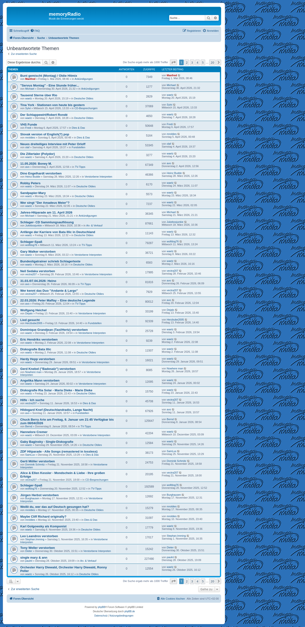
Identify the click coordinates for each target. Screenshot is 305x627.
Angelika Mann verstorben (40, 380)
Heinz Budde (32, 176)
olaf (27, 147)
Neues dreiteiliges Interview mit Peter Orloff (52, 144)
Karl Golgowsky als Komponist (43, 526)
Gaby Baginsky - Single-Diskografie (46, 441)
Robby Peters (30, 183)
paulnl (28, 560)
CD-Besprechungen (86, 108)
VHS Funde (28, 124)
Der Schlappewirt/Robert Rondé (44, 115)
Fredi (28, 127)
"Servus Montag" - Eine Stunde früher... (49, 85)
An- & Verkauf (94, 225)
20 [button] (212, 62)
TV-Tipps (80, 166)
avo (27, 166)
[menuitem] (35, 31)
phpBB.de (129, 611)
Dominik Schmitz (35, 464)
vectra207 (31, 274)
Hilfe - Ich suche (32, 400)
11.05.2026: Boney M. (36, 163)
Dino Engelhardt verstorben (41, 173)
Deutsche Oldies (83, 98)
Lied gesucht (30, 320)
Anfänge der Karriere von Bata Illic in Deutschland (57, 232)
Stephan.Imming (34, 539)
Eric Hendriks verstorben (39, 339)
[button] (173, 62)
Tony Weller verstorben (37, 548)
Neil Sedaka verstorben (37, 271)
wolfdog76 (31, 245)
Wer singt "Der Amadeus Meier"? (45, 202)
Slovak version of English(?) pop (44, 134)
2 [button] (187, 62)
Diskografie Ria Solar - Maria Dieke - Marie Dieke (56, 390)
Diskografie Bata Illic (35, 349)
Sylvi (28, 108)
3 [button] (192, 62)
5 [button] (203, 62)
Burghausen (32, 498)
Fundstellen (78, 147)
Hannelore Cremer (33, 432)
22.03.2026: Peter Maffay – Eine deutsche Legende (57, 300)
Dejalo (29, 313)
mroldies (30, 137)
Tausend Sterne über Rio (38, 95)
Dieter (28, 551)
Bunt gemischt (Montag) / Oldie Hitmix (48, 75)
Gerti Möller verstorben (37, 461)
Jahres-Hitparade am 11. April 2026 (46, 212)
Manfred (30, 78)
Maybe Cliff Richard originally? (43, 516)
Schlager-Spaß (31, 242)
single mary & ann (33, 557)
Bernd (28, 426)
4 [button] (197, 62)
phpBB (101, 607)
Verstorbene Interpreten (98, 176)
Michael (29, 88)
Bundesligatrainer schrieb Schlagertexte (50, 261)
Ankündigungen (84, 78)
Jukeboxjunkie (33, 225)
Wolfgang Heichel (33, 310)
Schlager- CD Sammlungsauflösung (47, 222)
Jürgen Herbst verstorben (39, 495)
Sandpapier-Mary (33, 193)
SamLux (30, 454)
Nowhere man (33, 372)
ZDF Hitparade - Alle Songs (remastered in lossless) (58, 451)
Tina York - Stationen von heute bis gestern (52, 105)
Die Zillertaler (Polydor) (37, 154)
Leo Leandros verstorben (39, 536)
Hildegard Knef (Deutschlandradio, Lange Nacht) (56, 410)
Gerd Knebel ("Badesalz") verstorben (48, 369)
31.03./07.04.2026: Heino (38, 281)
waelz (28, 98)
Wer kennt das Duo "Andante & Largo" (49, 290)
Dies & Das (78, 127)
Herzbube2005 (33, 323)
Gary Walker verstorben (38, 251)
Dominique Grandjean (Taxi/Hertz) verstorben (54, 329)
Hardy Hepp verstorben (37, 359)
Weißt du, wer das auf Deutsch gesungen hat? (54, 507)
